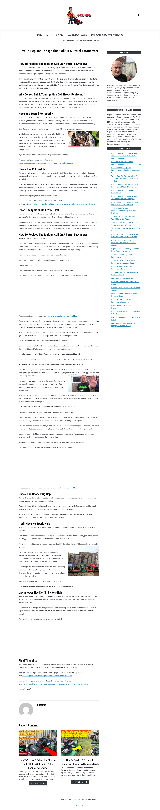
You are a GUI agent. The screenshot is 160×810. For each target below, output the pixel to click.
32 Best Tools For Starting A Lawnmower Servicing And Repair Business (124, 210)
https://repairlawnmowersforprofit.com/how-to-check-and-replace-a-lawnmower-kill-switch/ (61, 204)
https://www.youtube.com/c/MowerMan (62, 316)
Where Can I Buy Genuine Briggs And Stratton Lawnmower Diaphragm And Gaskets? (125, 178)
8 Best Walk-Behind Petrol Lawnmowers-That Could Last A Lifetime (123, 242)
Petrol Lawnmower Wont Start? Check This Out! (80, 40)
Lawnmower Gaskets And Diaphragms (107, 35)
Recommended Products (77, 35)
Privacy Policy (80, 805)
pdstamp (41, 705)
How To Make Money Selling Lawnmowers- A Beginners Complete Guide (125, 170)
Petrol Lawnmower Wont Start (122, 278)
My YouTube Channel (54, 35)
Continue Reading (38, 783)
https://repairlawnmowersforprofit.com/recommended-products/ (48, 163)
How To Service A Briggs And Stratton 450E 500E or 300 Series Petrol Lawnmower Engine (38, 764)
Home (39, 35)
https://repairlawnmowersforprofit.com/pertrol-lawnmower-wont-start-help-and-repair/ (55, 684)
